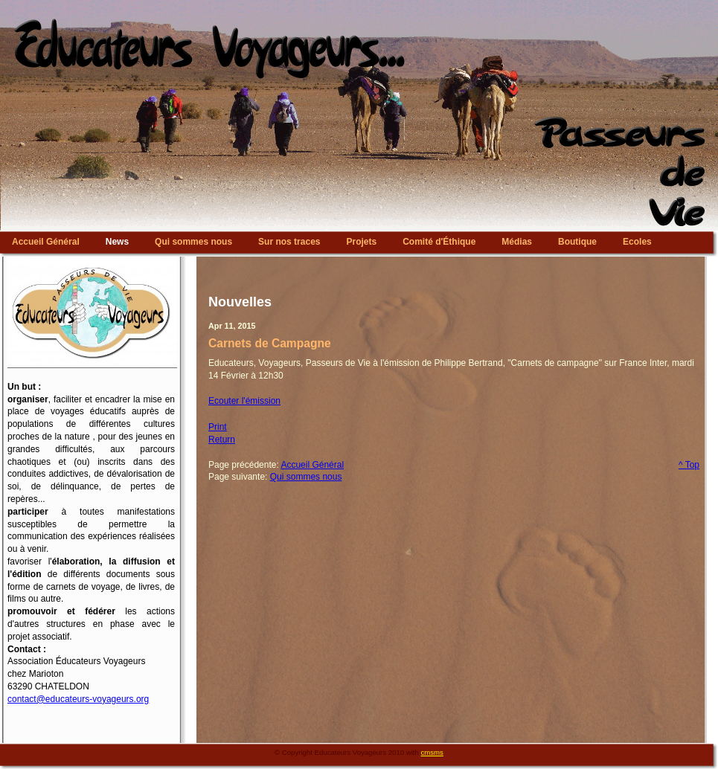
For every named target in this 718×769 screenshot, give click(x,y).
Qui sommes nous (306, 477)
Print (217, 427)
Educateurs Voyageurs (359, 3)
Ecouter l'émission (244, 401)
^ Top (689, 465)
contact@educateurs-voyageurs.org (78, 699)
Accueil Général (312, 465)
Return (221, 439)
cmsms (432, 752)
